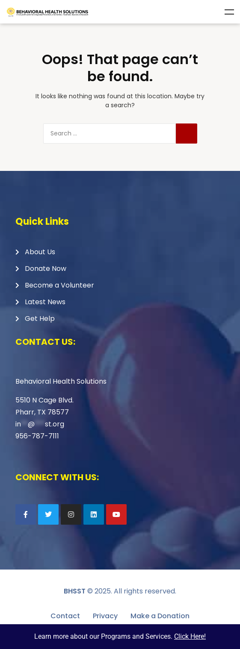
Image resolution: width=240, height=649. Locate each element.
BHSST (75, 591)
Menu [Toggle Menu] (229, 12)
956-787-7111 (37, 436)
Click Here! (190, 636)
